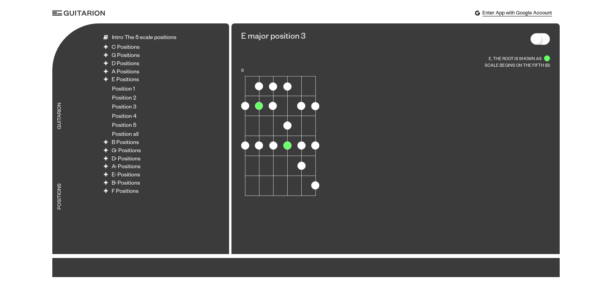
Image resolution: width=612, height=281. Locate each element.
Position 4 (124, 117)
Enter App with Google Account (513, 13)
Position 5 (124, 126)
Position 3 (124, 108)
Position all (125, 135)
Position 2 (124, 99)
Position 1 (123, 90)
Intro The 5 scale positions (144, 38)
